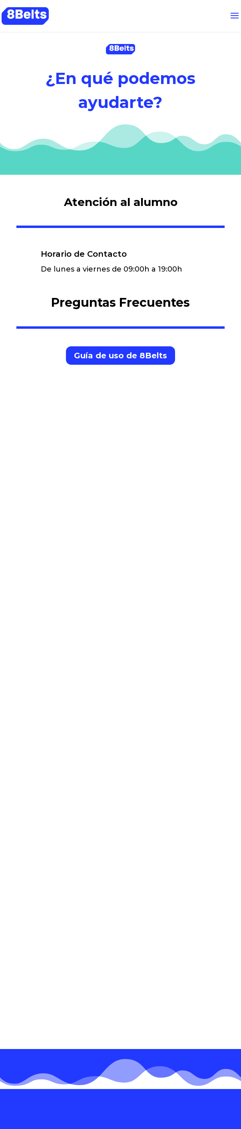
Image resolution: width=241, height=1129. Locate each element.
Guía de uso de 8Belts (120, 355)
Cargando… (120, 703)
